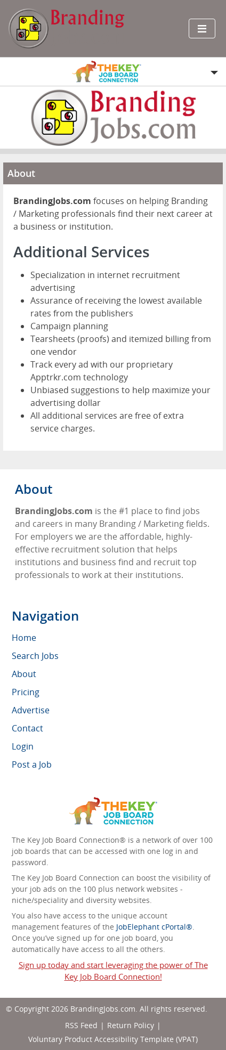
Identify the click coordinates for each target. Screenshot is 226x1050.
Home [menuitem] (24, 638)
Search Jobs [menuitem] (35, 656)
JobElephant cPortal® (154, 927)
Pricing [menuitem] (25, 692)
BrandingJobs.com (102, 1009)
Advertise (31, 710)
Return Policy (130, 1025)
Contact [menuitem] (27, 728)
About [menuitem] (24, 674)
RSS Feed (81, 1025)
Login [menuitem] (23, 746)
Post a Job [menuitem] (32, 764)
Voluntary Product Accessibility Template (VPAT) (113, 1039)
